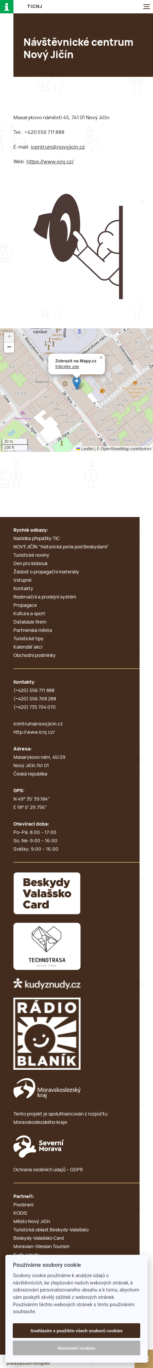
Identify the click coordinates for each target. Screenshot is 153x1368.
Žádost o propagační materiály (46, 572)
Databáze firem (29, 622)
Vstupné (22, 580)
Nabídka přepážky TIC (36, 538)
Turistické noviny (31, 555)
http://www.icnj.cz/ (34, 732)
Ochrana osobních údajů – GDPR (48, 1170)
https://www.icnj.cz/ (50, 161)
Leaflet (84, 449)
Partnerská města (32, 630)
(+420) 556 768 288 (34, 699)
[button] (76, 383)
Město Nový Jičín (31, 1221)
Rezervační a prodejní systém (44, 597)
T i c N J (34, 6)
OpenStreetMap (115, 449)
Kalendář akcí (27, 647)
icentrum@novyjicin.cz (58, 147)
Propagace (25, 605)
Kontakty (23, 588)
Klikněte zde (67, 366)
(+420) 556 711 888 (33, 690)
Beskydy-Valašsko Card (38, 1238)
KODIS (20, 1213)
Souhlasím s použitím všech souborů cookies (76, 1330)
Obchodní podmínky (34, 655)
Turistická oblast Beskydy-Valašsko (51, 1230)
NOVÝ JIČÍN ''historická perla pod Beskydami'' (61, 547)
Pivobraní (23, 1205)
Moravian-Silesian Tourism (41, 1246)
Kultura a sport (29, 614)
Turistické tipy (28, 639)
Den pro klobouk (30, 563)
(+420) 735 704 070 (34, 707)
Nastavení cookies (76, 1348)
